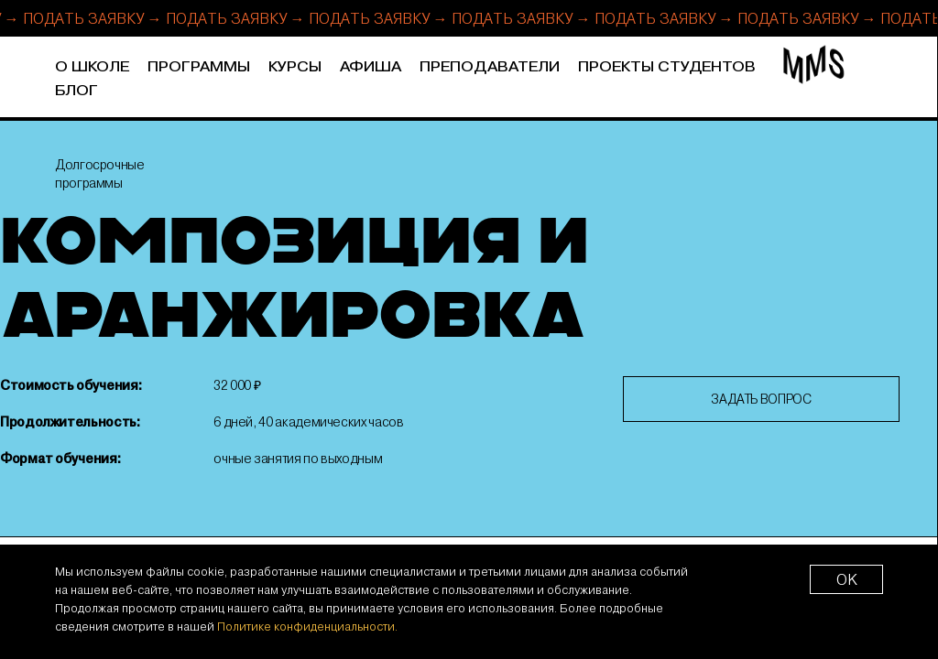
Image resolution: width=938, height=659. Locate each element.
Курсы (295, 67)
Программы (198, 67)
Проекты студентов (667, 67)
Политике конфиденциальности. (307, 626)
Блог (76, 91)
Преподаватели (490, 67)
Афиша (370, 67)
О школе (92, 67)
